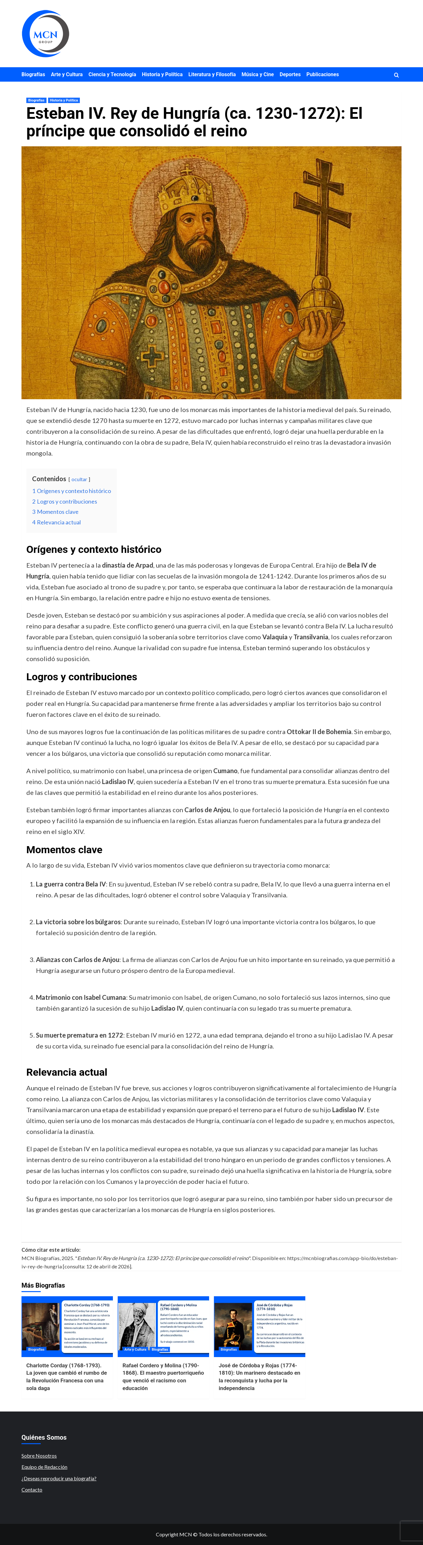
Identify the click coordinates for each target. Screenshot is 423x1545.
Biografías (33, 74)
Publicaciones (323, 74)
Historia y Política (162, 74)
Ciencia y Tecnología (112, 74)
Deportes (290, 74)
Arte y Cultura (67, 74)
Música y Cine (257, 74)
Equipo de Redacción (44, 1467)
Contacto (31, 1489)
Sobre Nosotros (39, 1455)
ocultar (79, 479)
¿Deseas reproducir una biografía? (59, 1478)
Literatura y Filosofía (212, 74)
